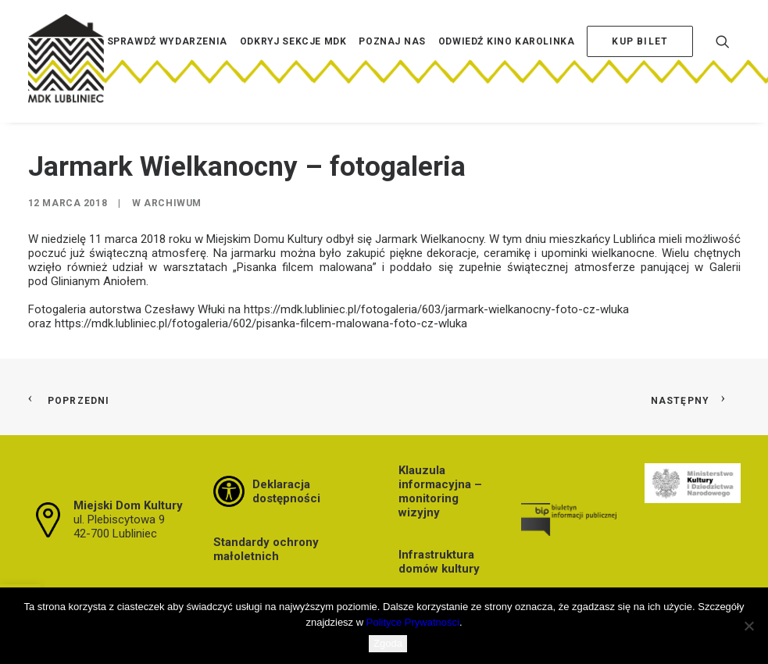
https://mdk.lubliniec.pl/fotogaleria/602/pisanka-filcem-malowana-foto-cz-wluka (261, 323)
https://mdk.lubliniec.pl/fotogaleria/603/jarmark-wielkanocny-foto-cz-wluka (436, 309)
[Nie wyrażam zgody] (748, 626)
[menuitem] (167, 65)
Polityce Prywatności (412, 622)
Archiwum (173, 203)
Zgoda (387, 643)
